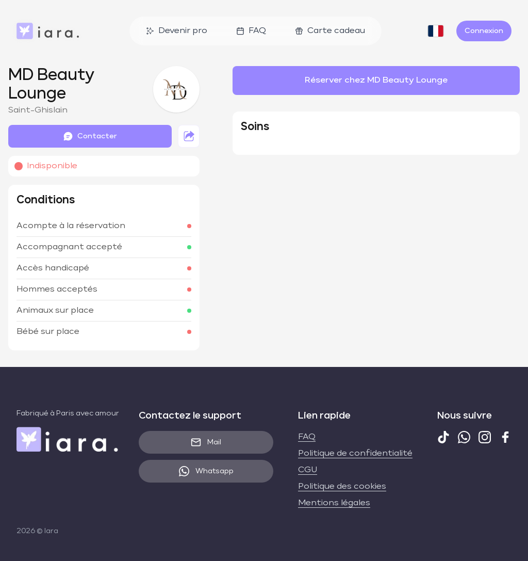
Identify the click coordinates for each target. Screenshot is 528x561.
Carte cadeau (330, 31)
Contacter (90, 136)
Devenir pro (176, 31)
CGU (307, 470)
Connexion (484, 31)
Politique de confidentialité (355, 454)
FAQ (251, 31)
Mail (206, 442)
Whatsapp (206, 471)
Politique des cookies (342, 487)
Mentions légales (334, 503)
